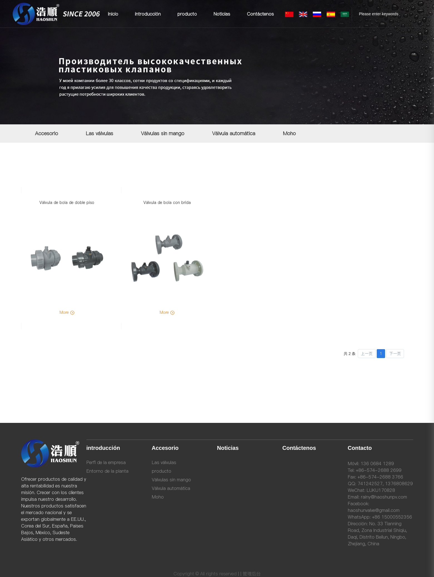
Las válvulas (99, 133)
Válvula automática (233, 133)
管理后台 (252, 574)
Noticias (222, 14)
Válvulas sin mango (162, 133)
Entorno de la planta (107, 471)
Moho (289, 133)
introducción (148, 14)
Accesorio (46, 133)
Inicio (113, 14)
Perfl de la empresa (106, 462)
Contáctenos (260, 14)
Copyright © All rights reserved (205, 574)
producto (187, 14)
